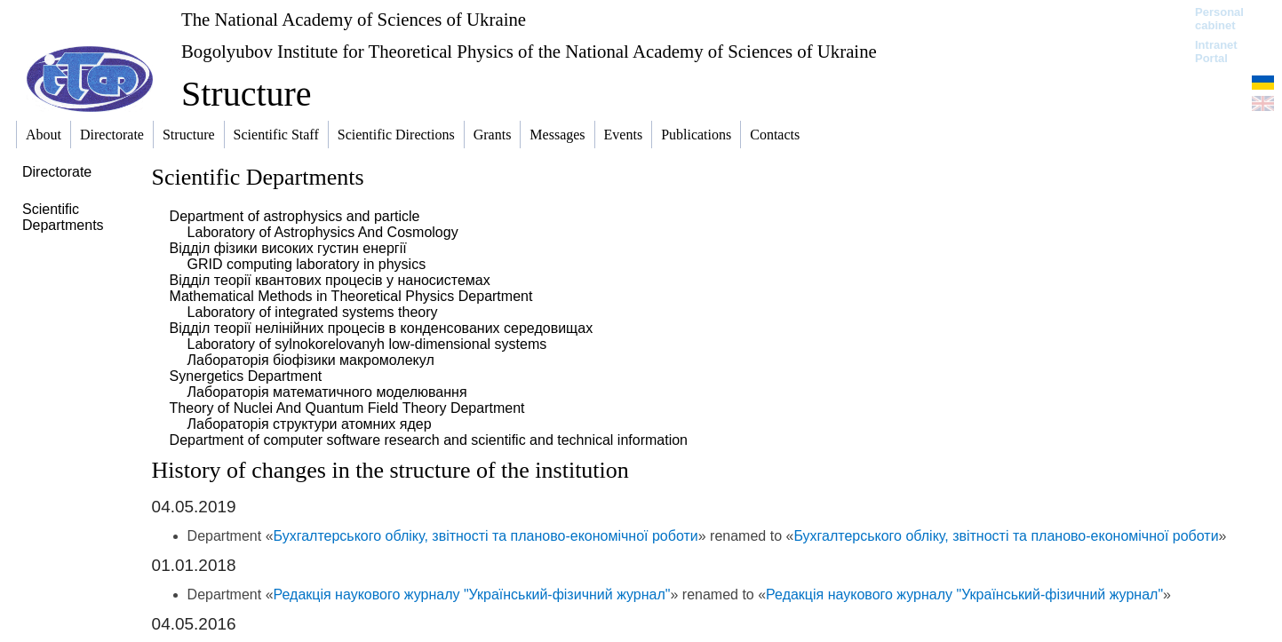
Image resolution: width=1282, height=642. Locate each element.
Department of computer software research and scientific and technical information (429, 440)
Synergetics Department (246, 376)
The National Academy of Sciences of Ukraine (353, 19)
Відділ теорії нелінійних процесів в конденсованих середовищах (381, 328)
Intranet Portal (1216, 51)
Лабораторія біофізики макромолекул (310, 360)
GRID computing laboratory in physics (306, 264)
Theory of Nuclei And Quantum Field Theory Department (347, 408)
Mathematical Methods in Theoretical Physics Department (351, 296)
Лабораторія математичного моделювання (327, 392)
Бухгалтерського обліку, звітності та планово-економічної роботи (486, 535)
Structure (246, 94)
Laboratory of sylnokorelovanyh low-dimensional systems (367, 344)
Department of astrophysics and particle (295, 216)
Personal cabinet (1219, 18)
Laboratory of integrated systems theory (312, 312)
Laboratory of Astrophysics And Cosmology (322, 232)
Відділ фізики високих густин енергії (288, 248)
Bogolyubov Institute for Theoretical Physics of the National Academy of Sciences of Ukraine (529, 51)
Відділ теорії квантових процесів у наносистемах (330, 280)
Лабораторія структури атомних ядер (309, 424)
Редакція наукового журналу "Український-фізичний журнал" (472, 594)
